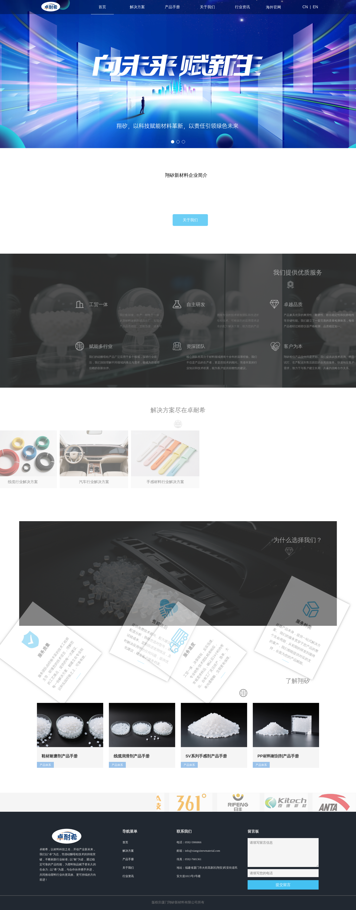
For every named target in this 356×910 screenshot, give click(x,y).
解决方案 (137, 7)
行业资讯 (242, 7)
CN (305, 7)
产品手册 (172, 7)
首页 (102, 7)
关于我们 (207, 7)
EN (315, 7)
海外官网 (273, 7)
